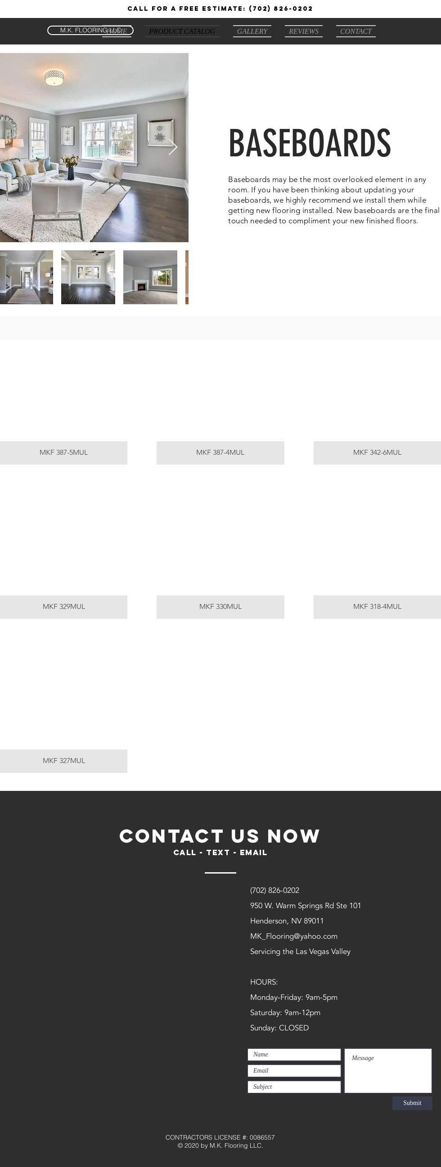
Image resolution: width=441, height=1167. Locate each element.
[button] (63, 402)
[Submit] (412, 1103)
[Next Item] (173, 147)
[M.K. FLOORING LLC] (90, 30)
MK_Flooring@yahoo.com (294, 936)
